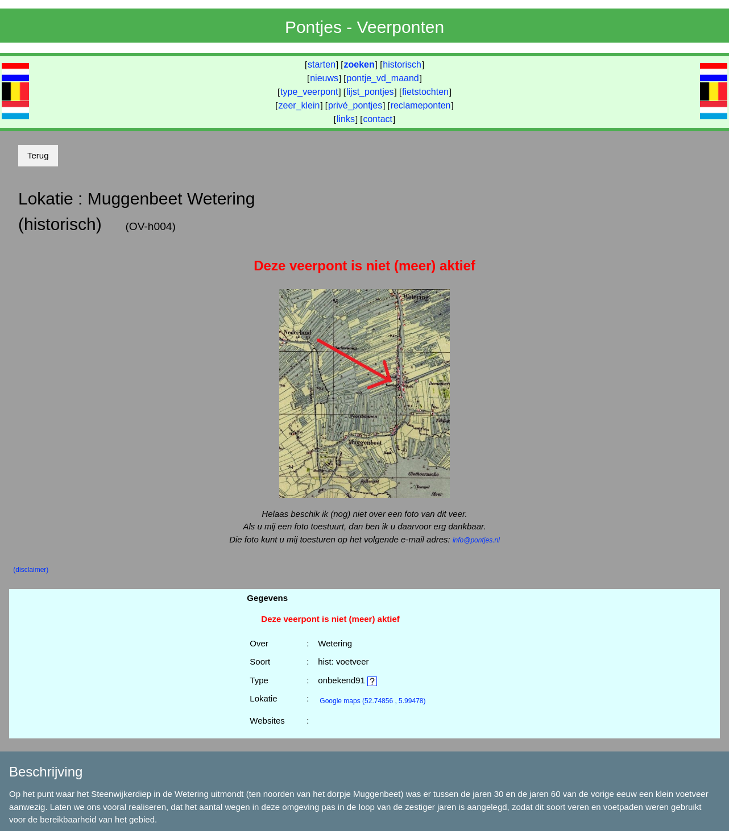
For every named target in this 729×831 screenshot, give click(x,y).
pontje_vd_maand (383, 78)
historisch (402, 64)
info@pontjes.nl (476, 540)
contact (377, 119)
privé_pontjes (355, 105)
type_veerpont (309, 92)
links (346, 119)
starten (321, 64)
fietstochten (425, 92)
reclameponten (421, 105)
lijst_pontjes (370, 92)
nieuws (324, 78)
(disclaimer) (30, 570)
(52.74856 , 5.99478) (372, 701)
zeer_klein (299, 105)
